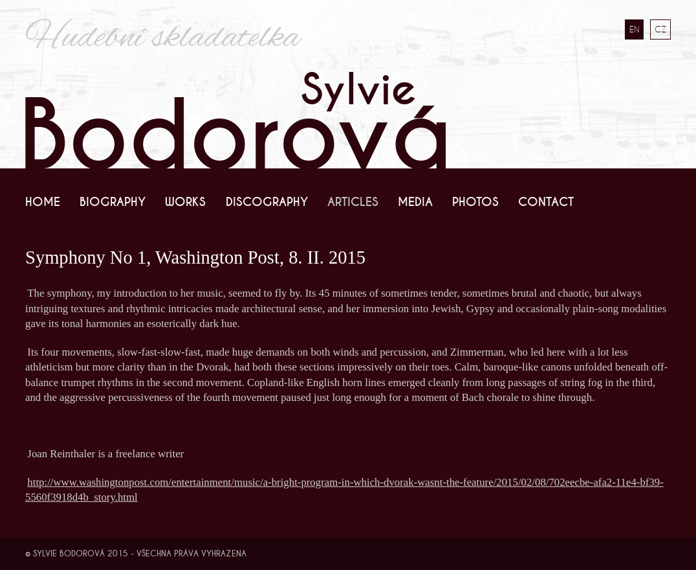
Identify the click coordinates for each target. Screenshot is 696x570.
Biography (113, 202)
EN (634, 29)
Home (42, 202)
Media (415, 202)
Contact (546, 202)
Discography (267, 202)
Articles (352, 202)
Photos (475, 202)
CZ (660, 29)
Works (185, 202)
